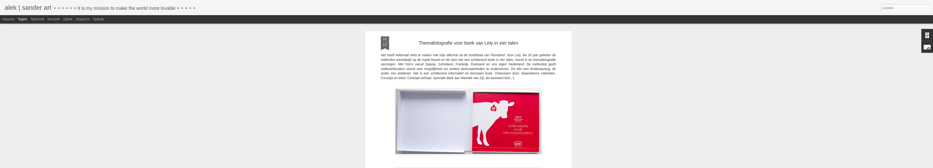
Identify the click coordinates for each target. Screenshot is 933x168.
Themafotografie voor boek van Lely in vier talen (468, 43)
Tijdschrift (37, 19)
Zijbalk (67, 19)
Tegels (22, 19)
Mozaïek (54, 19)
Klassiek (8, 19)
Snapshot (83, 19)
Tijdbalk (98, 19)
